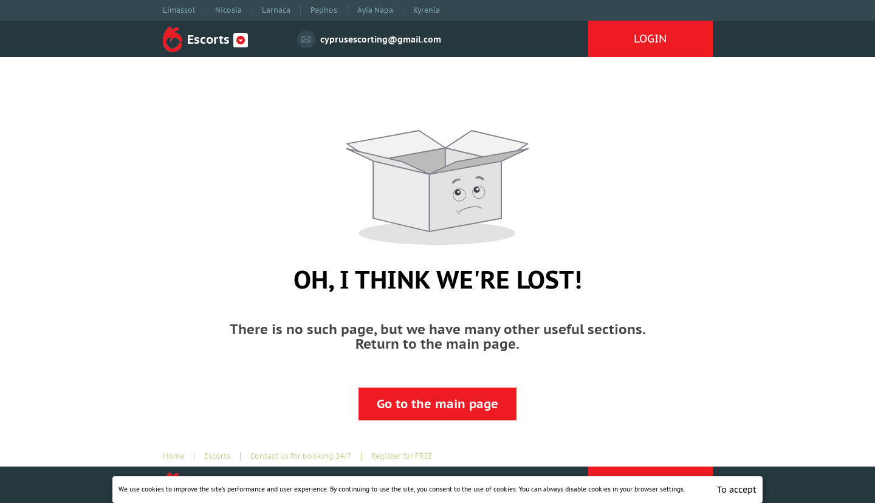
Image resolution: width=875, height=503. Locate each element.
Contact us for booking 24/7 (300, 456)
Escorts (217, 456)
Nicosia (228, 10)
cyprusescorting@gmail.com (380, 39)
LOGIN (650, 39)
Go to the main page (437, 404)
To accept (737, 489)
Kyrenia (426, 10)
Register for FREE (402, 456)
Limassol (179, 10)
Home (173, 456)
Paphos (324, 10)
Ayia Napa (375, 10)
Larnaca (276, 10)
